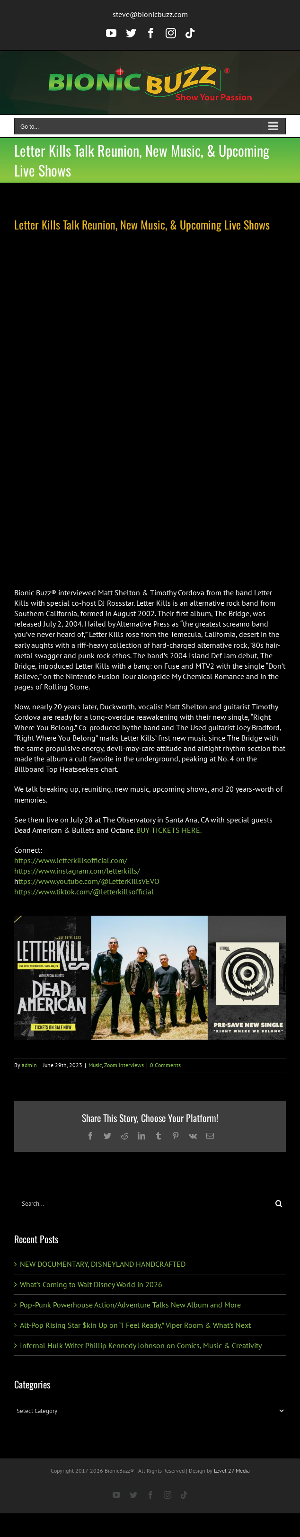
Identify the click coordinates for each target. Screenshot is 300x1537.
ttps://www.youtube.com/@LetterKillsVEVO (88, 881)
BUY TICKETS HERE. (169, 830)
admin (29, 1065)
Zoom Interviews (124, 1065)
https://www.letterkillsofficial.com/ (70, 860)
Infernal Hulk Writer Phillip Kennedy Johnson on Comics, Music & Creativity (141, 1345)
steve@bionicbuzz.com (150, 14)
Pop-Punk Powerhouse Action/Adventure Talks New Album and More (130, 1304)
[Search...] (143, 1203)
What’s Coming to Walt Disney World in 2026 (91, 1284)
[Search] (279, 1203)
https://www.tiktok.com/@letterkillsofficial (84, 891)
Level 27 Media (232, 1470)
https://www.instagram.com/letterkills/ (77, 870)
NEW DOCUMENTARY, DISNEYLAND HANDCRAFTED (102, 1264)
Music (95, 1065)
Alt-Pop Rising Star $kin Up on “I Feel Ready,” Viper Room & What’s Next (135, 1325)
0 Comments (165, 1065)
